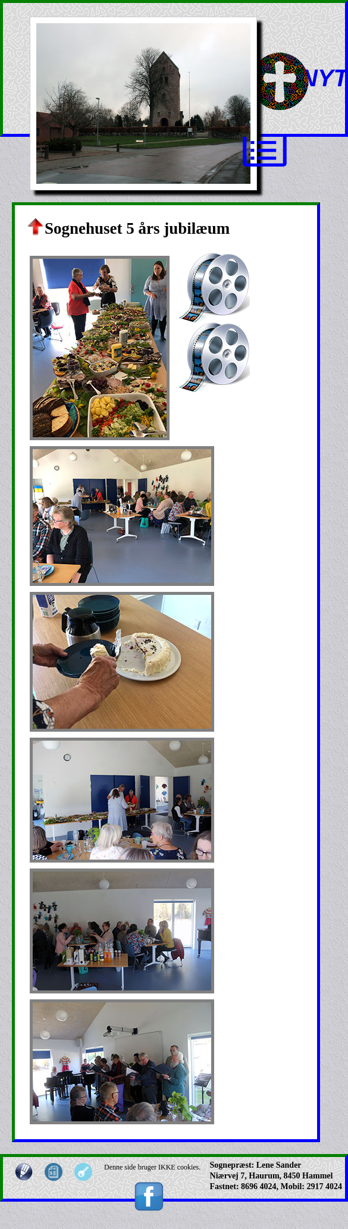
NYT (324, 78)
